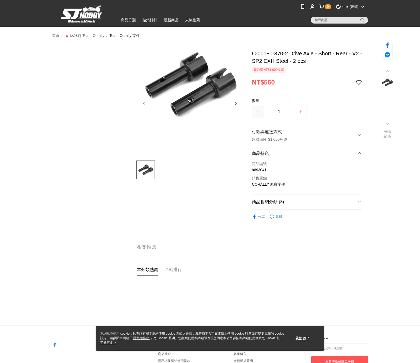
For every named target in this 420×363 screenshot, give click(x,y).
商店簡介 (164, 354)
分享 (258, 217)
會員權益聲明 (243, 361)
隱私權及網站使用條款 (174, 361)
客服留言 (240, 354)
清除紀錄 (387, 133)
